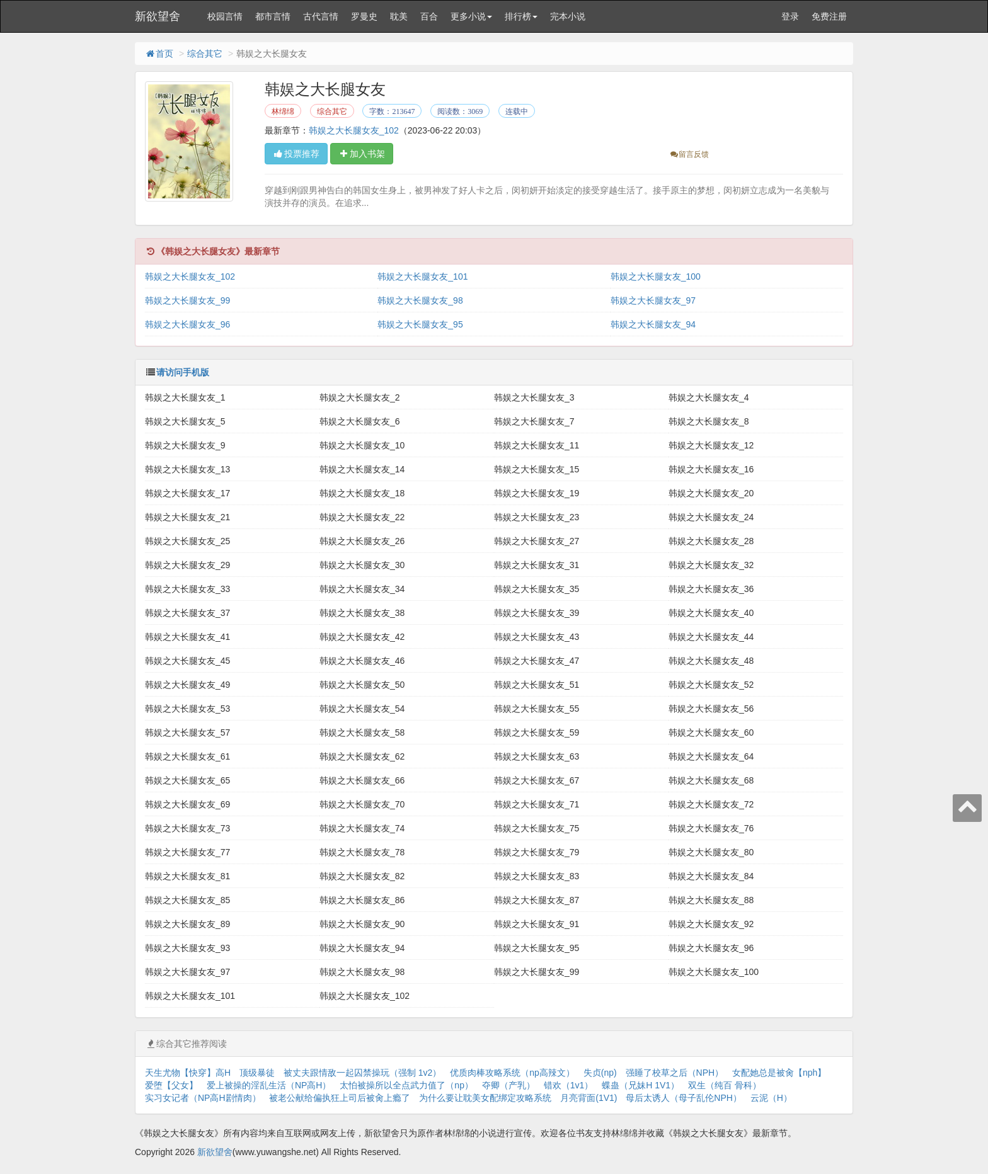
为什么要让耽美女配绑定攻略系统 (485, 1098)
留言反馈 (689, 154)
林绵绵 (283, 111)
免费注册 (829, 16)
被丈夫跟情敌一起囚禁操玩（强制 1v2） (362, 1073)
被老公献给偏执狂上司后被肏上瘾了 (339, 1098)
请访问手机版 (182, 372)
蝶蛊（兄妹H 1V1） (640, 1085)
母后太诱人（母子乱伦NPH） (684, 1098)
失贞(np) (600, 1073)
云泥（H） (771, 1098)
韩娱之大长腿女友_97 (653, 300)
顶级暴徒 (257, 1073)
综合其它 (204, 53)
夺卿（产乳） (508, 1085)
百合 (429, 16)
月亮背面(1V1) (588, 1098)
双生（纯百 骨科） (724, 1085)
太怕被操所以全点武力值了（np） (406, 1085)
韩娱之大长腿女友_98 (419, 300)
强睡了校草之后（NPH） (675, 1073)
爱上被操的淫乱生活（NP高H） (269, 1085)
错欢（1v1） (569, 1085)
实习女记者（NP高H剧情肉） (203, 1098)
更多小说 (471, 16)
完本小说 (567, 16)
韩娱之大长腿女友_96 (187, 324)
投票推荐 (296, 154)
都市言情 (272, 16)
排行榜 (521, 16)
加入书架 (361, 154)
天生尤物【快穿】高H (188, 1073)
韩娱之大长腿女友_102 (354, 130)
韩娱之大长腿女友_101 (422, 276)
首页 (158, 53)
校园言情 (225, 16)
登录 (790, 16)
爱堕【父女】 (171, 1085)
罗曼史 (364, 16)
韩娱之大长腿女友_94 (653, 324)
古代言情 (320, 16)
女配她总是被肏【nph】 (779, 1073)
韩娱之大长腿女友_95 (419, 324)
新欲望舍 (157, 16)
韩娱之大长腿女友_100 (656, 276)
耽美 (399, 16)
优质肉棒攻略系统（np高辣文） (512, 1073)
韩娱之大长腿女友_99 (187, 300)
